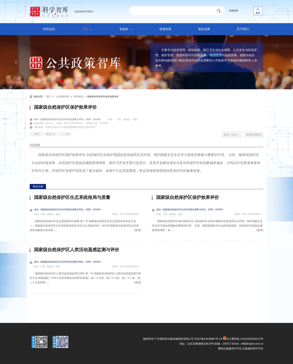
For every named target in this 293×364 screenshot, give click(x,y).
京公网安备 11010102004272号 (243, 338)
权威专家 (165, 29)
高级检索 (233, 10)
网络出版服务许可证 (230, 348)
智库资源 (78, 96)
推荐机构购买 (254, 134)
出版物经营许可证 (252, 348)
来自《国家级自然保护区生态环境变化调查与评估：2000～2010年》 (70, 119)
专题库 (126, 29)
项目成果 (204, 29)
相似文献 (38, 186)
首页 (48, 96)
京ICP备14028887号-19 (208, 338)
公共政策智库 (62, 96)
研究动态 (49, 29)
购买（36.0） (231, 134)
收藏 (36, 134)
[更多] (137, 230)
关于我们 (243, 29)
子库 (88, 29)
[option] (85, 244)
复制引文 (50, 134)
